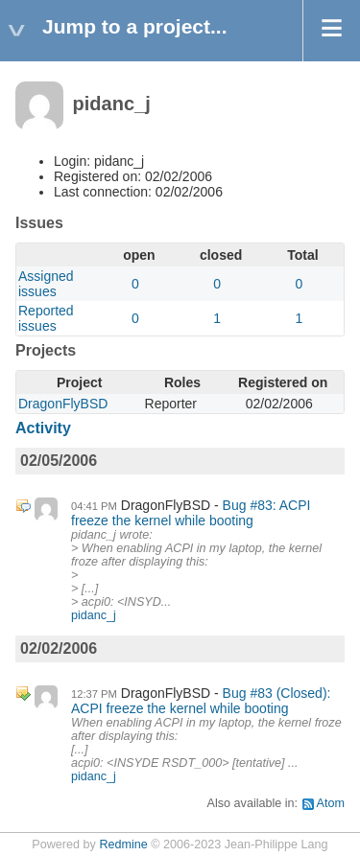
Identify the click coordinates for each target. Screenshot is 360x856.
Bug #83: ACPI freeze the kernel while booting (190, 512)
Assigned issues (46, 283)
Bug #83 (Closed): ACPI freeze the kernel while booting (200, 700)
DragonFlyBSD (63, 403)
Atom (331, 803)
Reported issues (46, 318)
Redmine (123, 844)
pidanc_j (93, 615)
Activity (43, 428)
